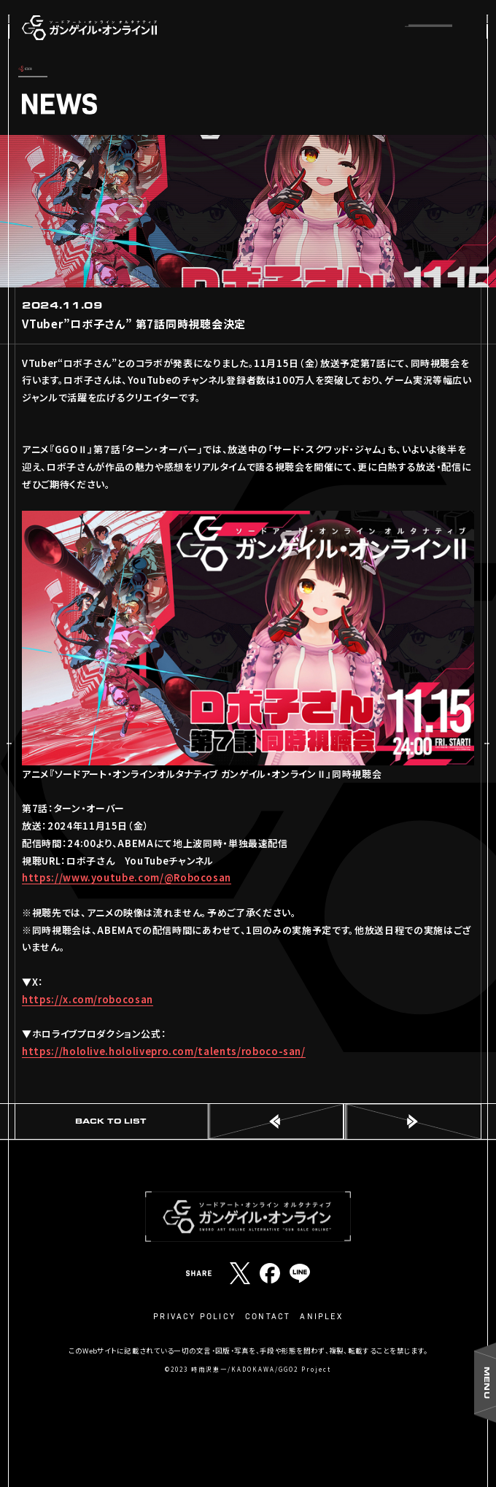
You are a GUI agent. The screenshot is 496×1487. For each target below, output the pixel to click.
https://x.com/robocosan (87, 999)
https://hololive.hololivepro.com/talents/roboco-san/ (164, 1051)
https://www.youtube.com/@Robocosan (126, 877)
